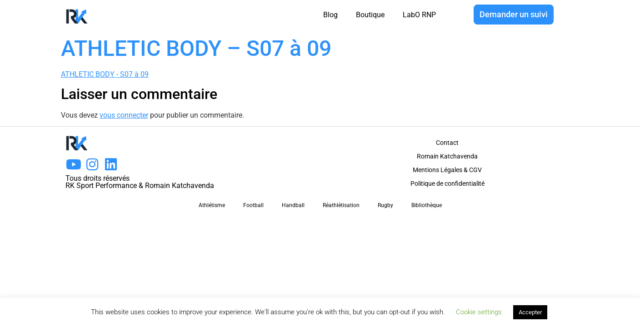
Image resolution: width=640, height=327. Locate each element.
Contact (447, 142)
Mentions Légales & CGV (447, 169)
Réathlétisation (341, 205)
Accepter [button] (530, 312)
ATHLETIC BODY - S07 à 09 (105, 74)
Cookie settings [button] (479, 312)
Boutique (370, 14)
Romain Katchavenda (447, 156)
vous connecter (124, 115)
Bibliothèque (426, 205)
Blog (330, 14)
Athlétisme (212, 205)
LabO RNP (419, 14)
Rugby (385, 205)
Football (253, 205)
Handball (293, 205)
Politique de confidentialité (447, 183)
